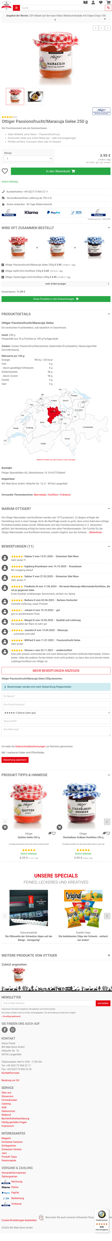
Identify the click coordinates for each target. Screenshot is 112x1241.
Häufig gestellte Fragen (14, 1122)
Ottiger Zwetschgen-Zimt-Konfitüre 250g (38, 277)
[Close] (105, 19)
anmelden (103, 1003)
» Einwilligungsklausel (11, 1016)
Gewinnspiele (9, 1160)
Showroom (7, 1096)
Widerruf (6, 1114)
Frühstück (65, 494)
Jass (4, 1153)
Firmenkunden (9, 1100)
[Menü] (107, 1210)
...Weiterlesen (94, 532)
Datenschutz (8, 1111)
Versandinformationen (14, 1172)
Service (8, 1088)
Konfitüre (53, 494)
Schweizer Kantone (12, 1141)
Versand (107, 162)
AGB (4, 1107)
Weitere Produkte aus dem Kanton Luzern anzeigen (56, 460)
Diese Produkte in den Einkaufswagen (56, 298)
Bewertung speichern (15, 759)
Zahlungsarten (9, 1176)
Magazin (6, 1138)
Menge (8, 153)
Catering (6, 1103)
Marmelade (40, 494)
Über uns (6, 1092)
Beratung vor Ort (10, 1080)
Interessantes (13, 1133)
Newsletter (11, 997)
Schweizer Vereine (12, 1149)
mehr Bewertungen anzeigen (56, 671)
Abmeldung (53, 1012)
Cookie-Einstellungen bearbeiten (19, 1220)
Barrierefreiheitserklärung (15, 1118)
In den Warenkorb (60, 171)
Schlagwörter (9, 1145)
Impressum (8, 1125)
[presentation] (5, 821)
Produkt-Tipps (9, 1156)
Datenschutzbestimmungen (30, 746)
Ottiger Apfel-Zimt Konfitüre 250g (34, 270)
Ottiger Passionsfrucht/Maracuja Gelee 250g (40, 264)
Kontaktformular (10, 1072)
